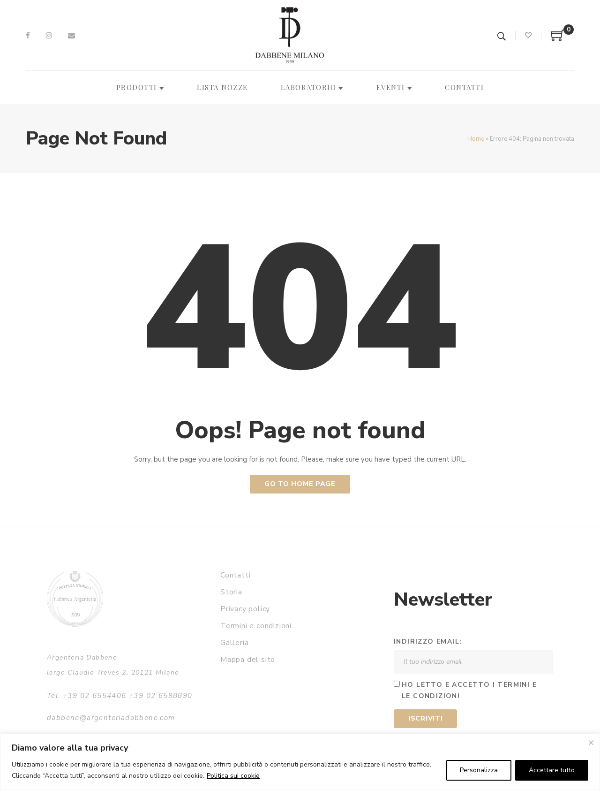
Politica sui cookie (233, 775)
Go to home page (300, 483)
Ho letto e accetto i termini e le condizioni (469, 690)
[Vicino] (591, 742)
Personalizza (479, 770)
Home (475, 139)
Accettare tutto (552, 770)
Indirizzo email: (428, 641)
